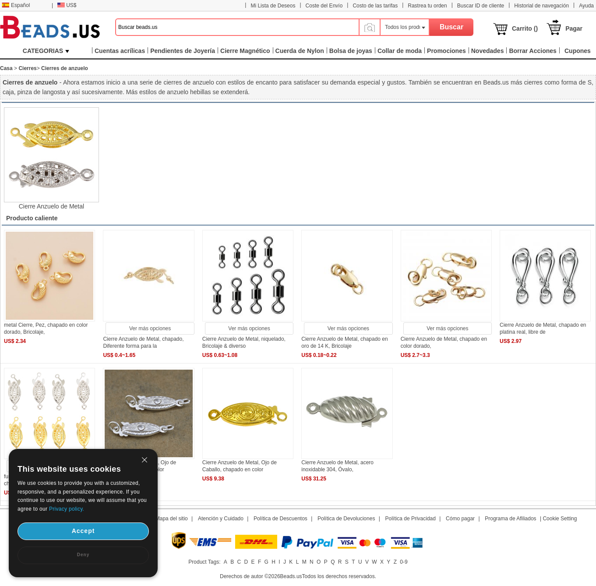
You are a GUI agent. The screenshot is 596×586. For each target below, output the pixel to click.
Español (16, 5)
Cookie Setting (560, 518)
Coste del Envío (324, 6)
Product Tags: (204, 562)
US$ (66, 5)
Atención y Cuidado (220, 518)
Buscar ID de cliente (480, 6)
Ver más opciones (150, 328)
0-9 (403, 562)
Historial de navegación (541, 6)
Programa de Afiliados (510, 518)
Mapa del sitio (171, 518)
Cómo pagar (460, 518)
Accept (83, 530)
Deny (83, 554)
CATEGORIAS (46, 50)
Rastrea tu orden (427, 6)
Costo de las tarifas (375, 6)
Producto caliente (31, 218)
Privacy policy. (66, 509)
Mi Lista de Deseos (272, 6)
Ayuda (586, 6)
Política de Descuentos (280, 518)
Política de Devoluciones (346, 518)
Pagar (573, 28)
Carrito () (525, 28)
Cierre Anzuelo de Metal (51, 206)
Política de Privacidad (410, 518)
